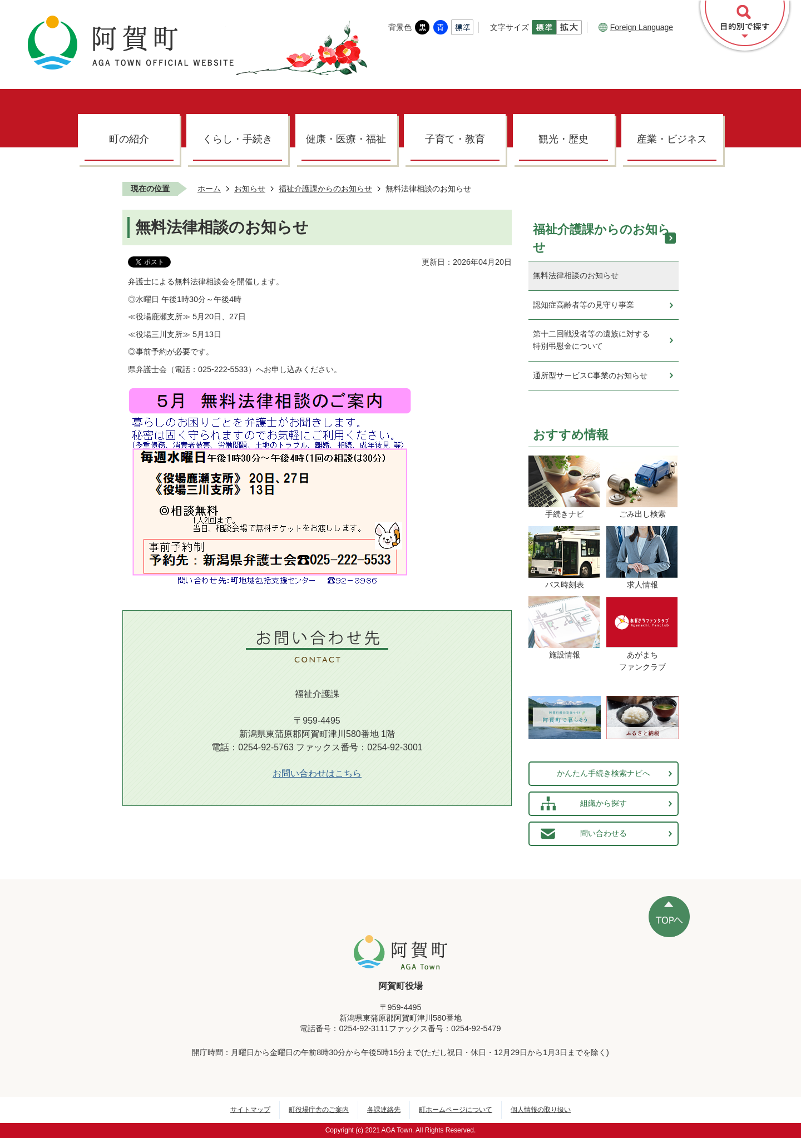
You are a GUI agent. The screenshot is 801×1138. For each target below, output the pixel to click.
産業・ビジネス (672, 139)
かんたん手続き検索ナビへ (603, 773)
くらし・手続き (237, 139)
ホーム (209, 188)
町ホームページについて (455, 1110)
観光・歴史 (563, 139)
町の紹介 (129, 139)
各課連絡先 (383, 1110)
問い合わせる (603, 833)
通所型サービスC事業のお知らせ (590, 375)
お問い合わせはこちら (317, 773)
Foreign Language (636, 27)
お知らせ (249, 188)
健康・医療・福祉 (346, 139)
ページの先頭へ (669, 916)
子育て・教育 (455, 139)
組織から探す (603, 803)
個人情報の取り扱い (541, 1110)
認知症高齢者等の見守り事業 (583, 304)
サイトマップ (250, 1110)
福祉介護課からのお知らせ (325, 188)
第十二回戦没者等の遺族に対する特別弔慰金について (591, 339)
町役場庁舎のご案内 (319, 1110)
